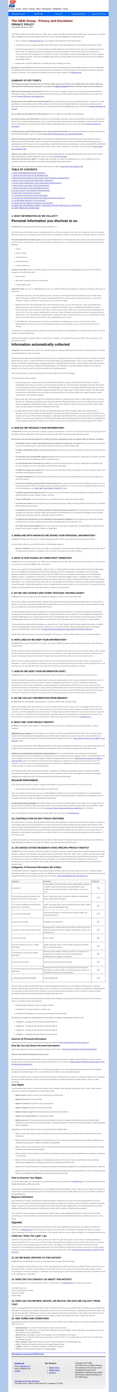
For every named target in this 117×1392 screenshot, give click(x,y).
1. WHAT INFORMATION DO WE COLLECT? (28, 173)
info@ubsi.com (76, 72)
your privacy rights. (60, 156)
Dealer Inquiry (54, 1368)
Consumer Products (98, 14)
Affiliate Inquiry (54, 1370)
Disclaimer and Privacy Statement (26, 1381)
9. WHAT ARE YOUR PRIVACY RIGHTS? (26, 193)
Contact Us (19, 1363)
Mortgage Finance (18, 14)
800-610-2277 (25, 1366)
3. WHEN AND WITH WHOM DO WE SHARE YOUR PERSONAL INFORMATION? (40, 178)
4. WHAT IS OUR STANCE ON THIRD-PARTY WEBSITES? (32, 180)
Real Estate (38, 14)
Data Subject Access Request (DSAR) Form (27, 1354)
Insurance (58, 14)
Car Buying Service (78, 14)
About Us (52, 1373)
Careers (17, 1371)
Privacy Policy (51, 1349)
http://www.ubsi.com (36, 41)
